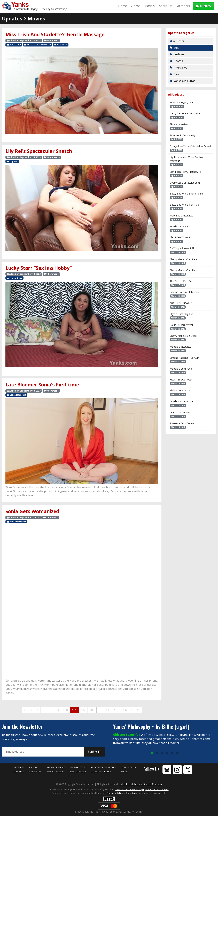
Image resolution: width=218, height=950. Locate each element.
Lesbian (178, 54)
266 (124, 710)
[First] (25, 710)
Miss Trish (14, 44)
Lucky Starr (14, 278)
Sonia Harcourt (16, 394)
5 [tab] (172, 753)
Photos (178, 61)
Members (183, 6)
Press (124, 771)
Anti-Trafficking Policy (103, 767)
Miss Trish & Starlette (37, 44)
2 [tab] (157, 753)
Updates (12, 18)
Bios (176, 74)
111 (106, 710)
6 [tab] (177, 753)
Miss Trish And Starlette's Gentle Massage (54, 34)
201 (115, 710)
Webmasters (35, 771)
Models (149, 6)
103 (92, 710)
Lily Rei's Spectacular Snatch (38, 151)
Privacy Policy (55, 771)
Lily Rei (12, 161)
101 (74, 710)
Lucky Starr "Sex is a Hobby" (38, 268)
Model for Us (128, 767)
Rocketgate (131, 793)
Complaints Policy (100, 771)
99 (57, 710)
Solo (176, 48)
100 (65, 710)
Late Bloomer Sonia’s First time (42, 384)
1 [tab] (151, 753)
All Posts (178, 41)
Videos (135, 6)
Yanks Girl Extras (184, 81)
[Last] (138, 710)
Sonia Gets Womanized (32, 511)
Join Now (19, 771)
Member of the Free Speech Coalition (141, 784)
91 (44, 710)
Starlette (60, 44)
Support (33, 767)
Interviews (180, 67)
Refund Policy (78, 771)
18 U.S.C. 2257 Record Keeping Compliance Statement (142, 789)
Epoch (110, 793)
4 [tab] (167, 753)
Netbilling (118, 793)
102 (83, 710)
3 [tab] (162, 753)
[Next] (132, 710)
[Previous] (32, 710)
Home (122, 6)
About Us (165, 6)
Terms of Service (56, 767)
